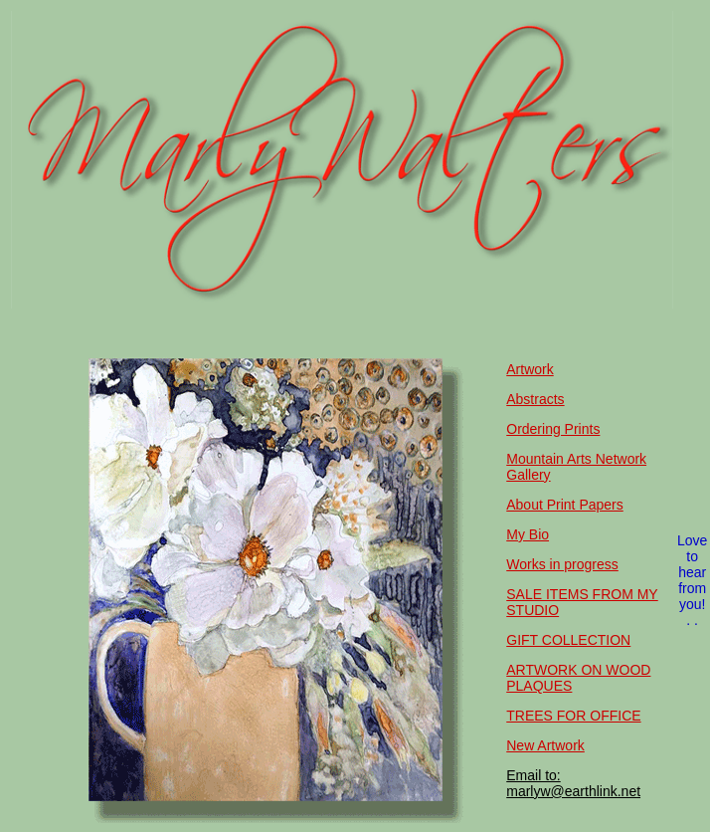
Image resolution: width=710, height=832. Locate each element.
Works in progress (562, 564)
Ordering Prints (553, 429)
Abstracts (535, 399)
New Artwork (545, 745)
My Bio (527, 534)
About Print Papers (564, 505)
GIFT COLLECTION (568, 640)
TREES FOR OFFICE (573, 716)
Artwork (529, 369)
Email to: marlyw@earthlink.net (573, 783)
